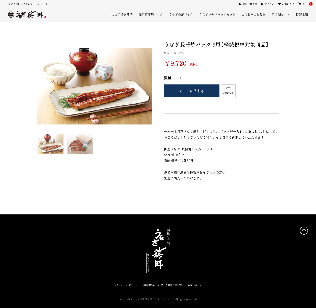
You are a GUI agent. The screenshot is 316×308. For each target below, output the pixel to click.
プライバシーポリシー (126, 285)
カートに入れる (192, 91)
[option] (94, 86)
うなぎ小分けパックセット (217, 14)
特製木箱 (302, 14)
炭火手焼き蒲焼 (122, 14)
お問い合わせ (195, 285)
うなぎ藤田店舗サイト (53, 295)
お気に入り (228, 93)
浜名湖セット (281, 14)
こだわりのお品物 (253, 14)
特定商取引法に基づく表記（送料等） (162, 285)
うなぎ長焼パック (181, 14)
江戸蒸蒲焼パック (151, 14)
